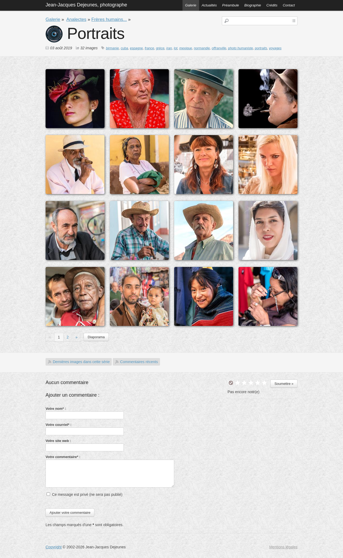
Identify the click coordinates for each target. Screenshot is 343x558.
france (149, 48)
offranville (219, 48)
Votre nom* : (56, 409)
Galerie (190, 5)
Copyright (54, 547)
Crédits (271, 5)
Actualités (209, 5)
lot (175, 48)
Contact (289, 5)
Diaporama (96, 337)
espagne (136, 48)
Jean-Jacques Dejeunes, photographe (86, 5)
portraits (261, 48)
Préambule (230, 5)
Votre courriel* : (59, 425)
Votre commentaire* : (63, 457)
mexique (185, 48)
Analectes (76, 19)
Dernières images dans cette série (81, 362)
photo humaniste (240, 48)
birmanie (112, 48)
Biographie (252, 5)
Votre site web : (58, 441)
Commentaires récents (139, 362)
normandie (202, 48)
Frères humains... (109, 19)
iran (169, 48)
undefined (231, 383)
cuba (124, 48)
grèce (160, 48)
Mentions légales (283, 547)
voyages (275, 48)
